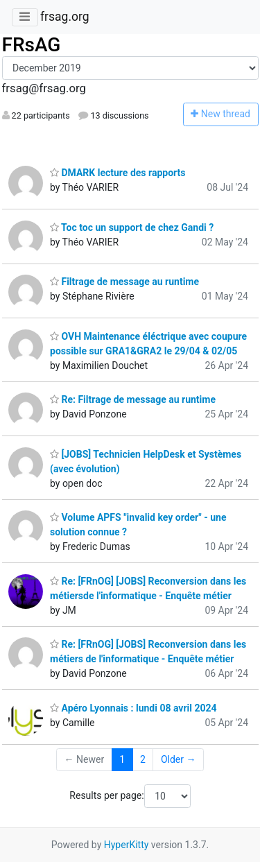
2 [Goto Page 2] (143, 759)
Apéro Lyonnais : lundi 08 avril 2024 (133, 708)
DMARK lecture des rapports (117, 172)
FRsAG (31, 44)
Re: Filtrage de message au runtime (133, 399)
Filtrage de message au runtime (124, 281)
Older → (178, 759)
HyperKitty (126, 844)
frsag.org (64, 17)
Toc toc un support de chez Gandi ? (132, 227)
